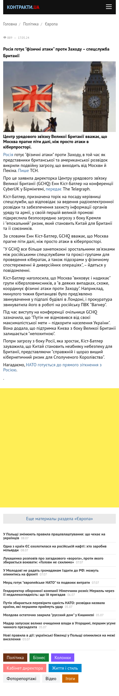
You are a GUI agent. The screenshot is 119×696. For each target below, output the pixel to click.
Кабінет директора (25, 668)
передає (54, 189)
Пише (24, 170)
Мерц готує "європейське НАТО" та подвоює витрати (46, 582)
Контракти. (23, 7)
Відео (51, 678)
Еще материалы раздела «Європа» (59, 518)
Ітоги (70, 678)
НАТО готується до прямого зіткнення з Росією (52, 367)
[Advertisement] (59, 447)
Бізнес (39, 657)
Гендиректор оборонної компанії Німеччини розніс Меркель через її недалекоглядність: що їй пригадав (58, 592)
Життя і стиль (65, 668)
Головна (10, 23)
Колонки (63, 657)
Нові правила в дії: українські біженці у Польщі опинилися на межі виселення (59, 637)
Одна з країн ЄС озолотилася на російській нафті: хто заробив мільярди (55, 548)
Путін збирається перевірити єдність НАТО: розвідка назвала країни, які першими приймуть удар (54, 604)
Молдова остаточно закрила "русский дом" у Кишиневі (48, 614)
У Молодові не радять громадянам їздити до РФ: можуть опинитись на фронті (50, 572)
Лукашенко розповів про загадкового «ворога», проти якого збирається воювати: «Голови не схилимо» (53, 560)
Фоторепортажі (21, 678)
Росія (8, 154)
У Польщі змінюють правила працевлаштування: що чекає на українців (54, 536)
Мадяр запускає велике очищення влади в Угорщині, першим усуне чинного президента (59, 625)
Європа (51, 23)
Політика (31, 23)
